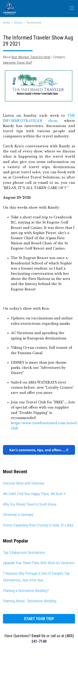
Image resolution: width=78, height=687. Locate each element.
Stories (18, 22)
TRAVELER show (40, 121)
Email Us (38, 635)
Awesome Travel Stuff (17, 63)
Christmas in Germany (18, 514)
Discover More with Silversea (23, 483)
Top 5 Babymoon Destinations (24, 552)
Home (6, 22)
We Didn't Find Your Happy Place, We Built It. (34, 493)
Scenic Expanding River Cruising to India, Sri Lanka (38, 525)
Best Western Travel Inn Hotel (30, 57)
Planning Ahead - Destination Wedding (29, 601)
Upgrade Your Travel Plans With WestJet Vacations (38, 563)
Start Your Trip (39, 618)
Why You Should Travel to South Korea (29, 504)
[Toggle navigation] (72, 8)
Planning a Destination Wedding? (26, 590)
